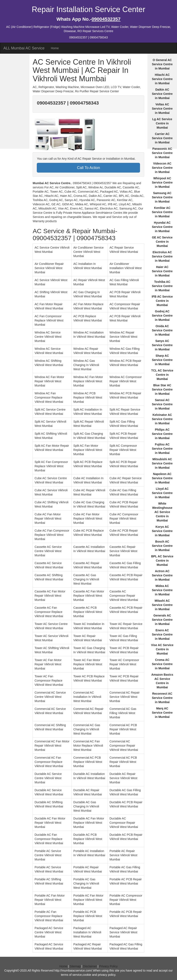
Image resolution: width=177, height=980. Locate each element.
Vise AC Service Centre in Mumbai (162, 649)
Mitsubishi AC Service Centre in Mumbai (162, 463)
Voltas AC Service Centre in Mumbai (162, 108)
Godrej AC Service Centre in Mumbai (162, 315)
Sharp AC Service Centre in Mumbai (162, 360)
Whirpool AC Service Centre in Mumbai (162, 182)
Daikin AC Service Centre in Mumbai (162, 94)
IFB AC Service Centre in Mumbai (162, 301)
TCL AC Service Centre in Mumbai (162, 375)
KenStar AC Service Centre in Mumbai (162, 212)
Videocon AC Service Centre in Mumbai (162, 168)
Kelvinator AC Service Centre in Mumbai (162, 419)
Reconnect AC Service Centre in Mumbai (162, 698)
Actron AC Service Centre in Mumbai (162, 575)
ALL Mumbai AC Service (23, 48)
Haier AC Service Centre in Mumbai (162, 271)
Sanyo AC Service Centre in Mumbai (162, 345)
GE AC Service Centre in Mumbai (162, 242)
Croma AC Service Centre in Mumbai (162, 664)
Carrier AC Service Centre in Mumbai (162, 138)
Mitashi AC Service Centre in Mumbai (162, 605)
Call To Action (88, 168)
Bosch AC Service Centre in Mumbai (162, 546)
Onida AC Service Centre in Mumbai (162, 330)
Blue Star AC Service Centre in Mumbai (162, 389)
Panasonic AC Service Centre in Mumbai (162, 153)
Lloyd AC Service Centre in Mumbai (162, 493)
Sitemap (75, 966)
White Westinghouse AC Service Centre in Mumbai (162, 512)
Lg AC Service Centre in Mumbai (162, 123)
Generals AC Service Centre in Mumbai (162, 620)
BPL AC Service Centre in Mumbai (162, 560)
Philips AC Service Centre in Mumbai (162, 434)
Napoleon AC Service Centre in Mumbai (162, 478)
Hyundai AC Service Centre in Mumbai (162, 227)
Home (55, 48)
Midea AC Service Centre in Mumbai (162, 590)
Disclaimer (90, 966)
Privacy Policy (108, 966)
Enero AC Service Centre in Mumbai (162, 634)
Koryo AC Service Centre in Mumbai (162, 531)
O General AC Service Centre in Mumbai (162, 64)
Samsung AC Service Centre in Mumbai (162, 197)
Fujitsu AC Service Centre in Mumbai (162, 449)
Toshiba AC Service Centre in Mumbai (162, 286)
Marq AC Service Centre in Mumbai (162, 713)
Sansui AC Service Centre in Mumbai (162, 404)
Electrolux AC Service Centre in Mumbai (162, 256)
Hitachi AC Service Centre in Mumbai (162, 79)
